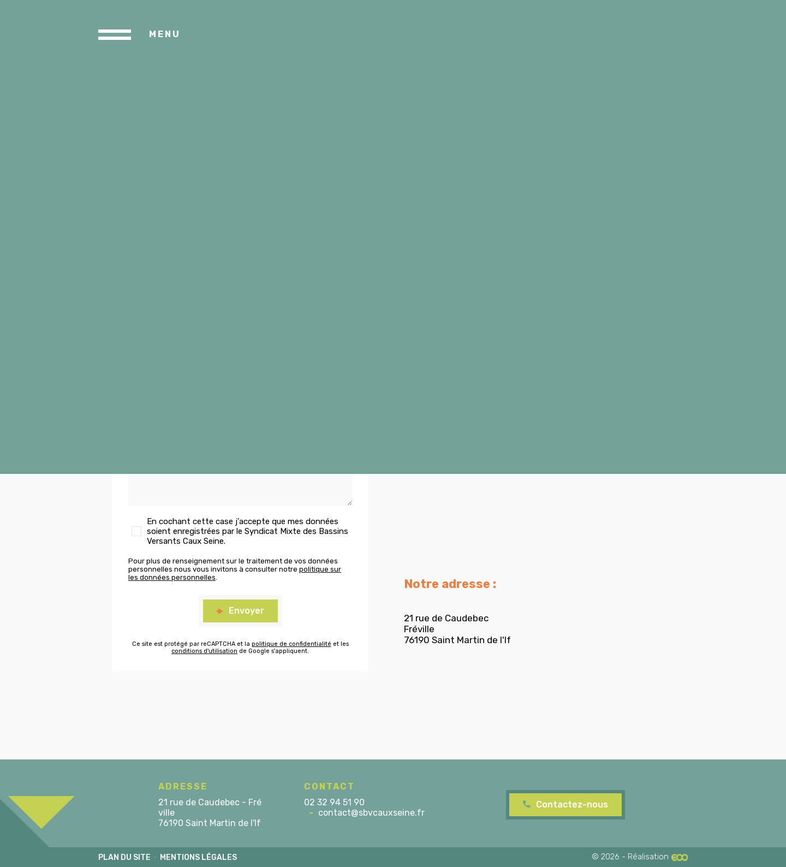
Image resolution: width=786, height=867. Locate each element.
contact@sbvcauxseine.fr (371, 812)
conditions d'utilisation (204, 651)
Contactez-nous (572, 804)
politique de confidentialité (291, 644)
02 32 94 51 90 (334, 802)
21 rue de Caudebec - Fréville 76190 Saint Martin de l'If (209, 812)
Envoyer (246, 610)
